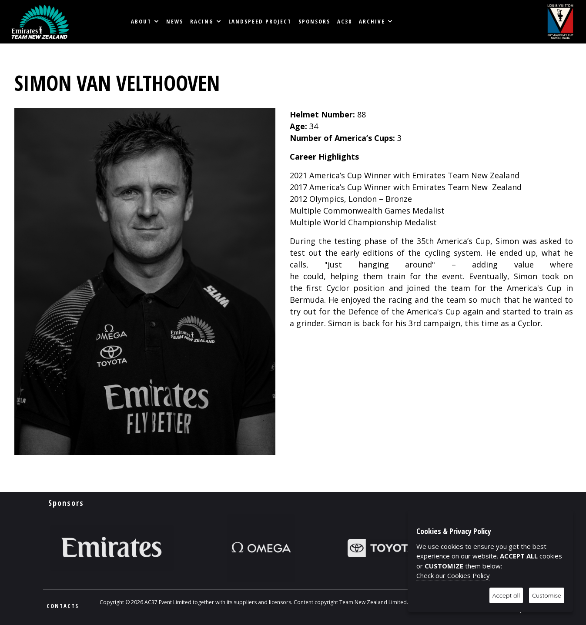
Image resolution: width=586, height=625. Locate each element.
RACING (202, 21)
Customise (546, 595)
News (174, 21)
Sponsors (314, 21)
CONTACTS (63, 606)
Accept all (506, 595)
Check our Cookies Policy (453, 575)
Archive (372, 21)
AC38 (344, 21)
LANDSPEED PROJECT (259, 21)
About (141, 21)
